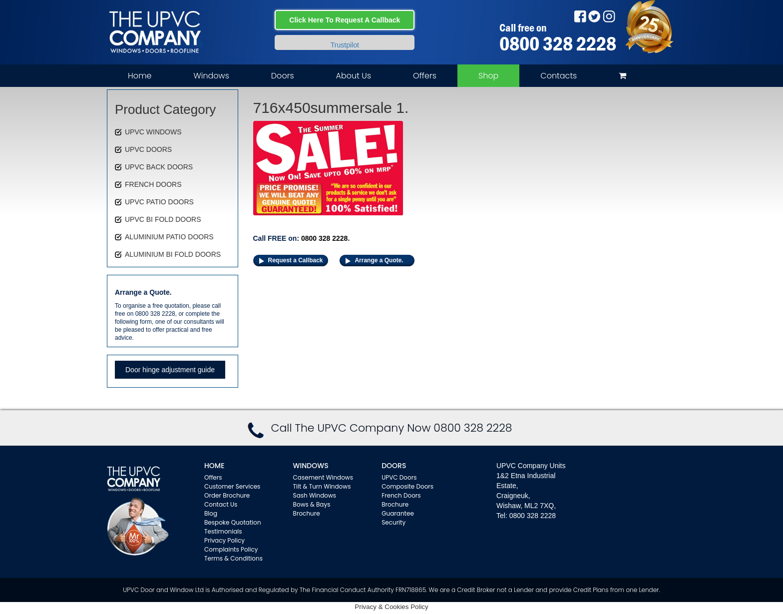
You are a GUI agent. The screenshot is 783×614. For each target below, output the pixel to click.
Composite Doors (407, 486)
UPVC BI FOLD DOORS (163, 219)
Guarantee (398, 513)
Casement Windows (323, 477)
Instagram (609, 16)
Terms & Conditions (233, 558)
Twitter (594, 16)
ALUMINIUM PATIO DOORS (169, 237)
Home (139, 75)
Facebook (580, 16)
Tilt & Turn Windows (322, 486)
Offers (424, 75)
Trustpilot (345, 45)
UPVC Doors (399, 477)
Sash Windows (315, 495)
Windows (211, 75)
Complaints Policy (231, 549)
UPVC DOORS (148, 149)
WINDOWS (311, 466)
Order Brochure (227, 495)
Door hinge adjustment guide (170, 370)
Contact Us (220, 504)
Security (393, 522)
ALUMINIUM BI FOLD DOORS (173, 254)
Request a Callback (295, 260)
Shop (488, 75)
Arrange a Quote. (379, 260)
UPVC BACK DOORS (159, 167)
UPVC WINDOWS (153, 132)
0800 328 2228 (557, 43)
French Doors (401, 495)
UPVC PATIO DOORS (159, 202)
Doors (282, 75)
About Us (353, 75)
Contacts (558, 75)
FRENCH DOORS (153, 184)
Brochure (306, 513)
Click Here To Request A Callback (344, 20)
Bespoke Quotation (232, 522)
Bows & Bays (312, 504)
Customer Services (232, 486)
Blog (210, 513)
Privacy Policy (224, 540)
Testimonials (223, 531)
